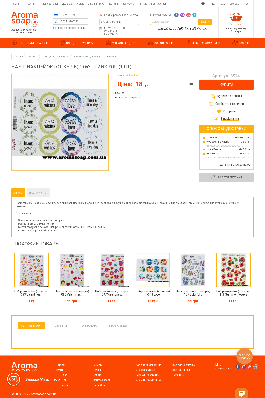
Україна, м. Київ (111, 21)
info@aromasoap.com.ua (71, 28)
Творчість (178, 374)
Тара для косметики (147, 374)
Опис (18, 192)
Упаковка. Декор (145, 369)
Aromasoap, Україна (127, 97)
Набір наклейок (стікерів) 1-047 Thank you (95, 57)
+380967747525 (68, 15)
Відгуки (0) (38, 192)
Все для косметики (183, 364)
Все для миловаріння (148, 364)
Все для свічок (181, 369)
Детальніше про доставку (235, 164)
